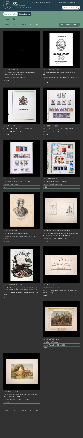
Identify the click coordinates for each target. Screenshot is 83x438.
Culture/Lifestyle (24, 14)
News (71, 2)
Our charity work (56, 2)
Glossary (66, 2)
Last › (37, 25)
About (48, 2)
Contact (77, 2)
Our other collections (38, 2)
